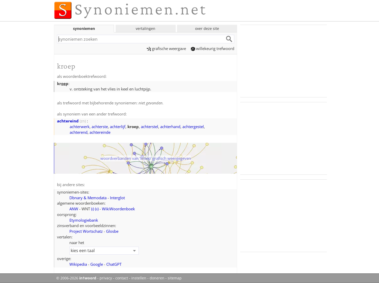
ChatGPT (114, 264)
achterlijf (117, 126)
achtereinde (100, 132)
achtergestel (193, 126)
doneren (157, 278)
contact (121, 278)
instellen (138, 278)
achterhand (170, 126)
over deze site (207, 28)
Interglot (117, 197)
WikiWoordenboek (118, 208)
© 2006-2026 (76, 278)
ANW (73, 208)
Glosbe (112, 231)
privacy (106, 278)
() (92, 208)
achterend (78, 132)
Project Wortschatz (86, 231)
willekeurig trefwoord (212, 48)
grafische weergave (166, 48)
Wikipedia (78, 264)
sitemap (175, 278)
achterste (100, 126)
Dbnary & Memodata (88, 197)
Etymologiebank (83, 220)
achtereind (68, 120)
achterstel (149, 126)
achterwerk (80, 126)
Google (96, 264)
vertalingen (145, 28)
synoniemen (84, 28)
